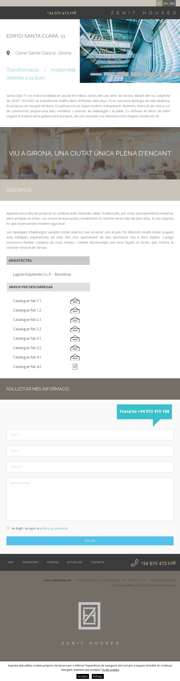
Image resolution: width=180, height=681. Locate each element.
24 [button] (150, 75)
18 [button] (136, 74)
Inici (11, 562)
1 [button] (96, 72)
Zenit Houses (119, 585)
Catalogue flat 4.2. (27, 366)
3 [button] (123, 72)
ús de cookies (110, 670)
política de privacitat (54, 528)
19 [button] (150, 74)
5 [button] (150, 72)
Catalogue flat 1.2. (27, 310)
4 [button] (136, 72)
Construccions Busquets (162, 585)
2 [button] (109, 72)
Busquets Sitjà (138, 585)
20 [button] (163, 74)
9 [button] (109, 73)
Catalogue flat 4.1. (27, 357)
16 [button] (109, 74)
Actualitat (74, 562)
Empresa (53, 562)
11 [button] (136, 73)
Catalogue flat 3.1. (27, 338)
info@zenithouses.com (163, 580)
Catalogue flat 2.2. (27, 329)
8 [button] (96, 73)
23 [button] (136, 75)
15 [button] (96, 74)
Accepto (83, 676)
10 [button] (123, 73)
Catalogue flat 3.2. (27, 347)
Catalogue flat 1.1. (27, 300)
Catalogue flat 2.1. (27, 319)
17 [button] (123, 74)
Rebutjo (98, 676)
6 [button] (163, 72)
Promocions (30, 562)
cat (159, 3)
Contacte (97, 562)
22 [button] (123, 75)
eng (172, 3)
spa (166, 3)
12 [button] (150, 73)
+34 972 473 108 (61, 12)
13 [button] (163, 73)
